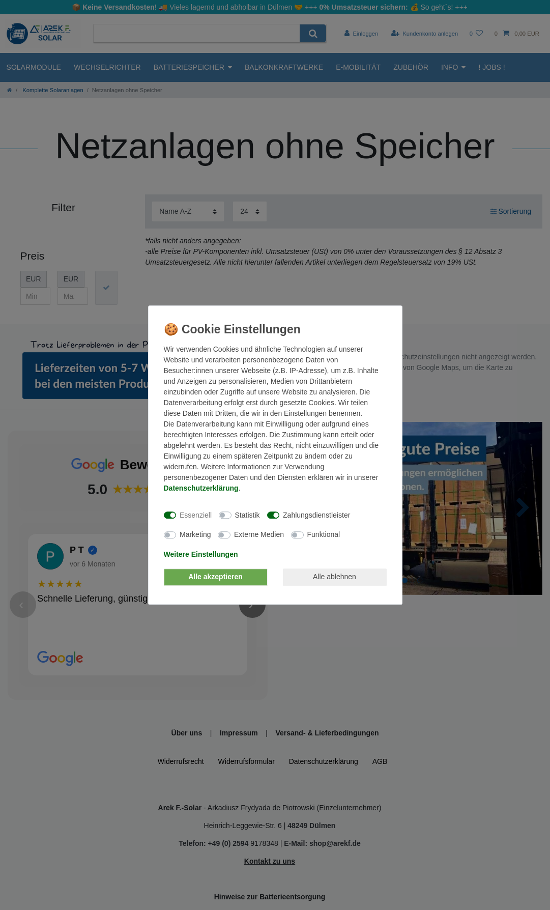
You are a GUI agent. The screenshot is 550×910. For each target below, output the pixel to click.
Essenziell (196, 515)
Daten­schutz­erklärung (201, 488)
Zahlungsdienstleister (316, 515)
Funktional (323, 534)
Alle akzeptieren (215, 577)
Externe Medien (259, 534)
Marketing (195, 534)
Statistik (247, 515)
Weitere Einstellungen (201, 554)
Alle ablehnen (334, 577)
